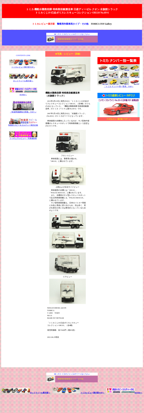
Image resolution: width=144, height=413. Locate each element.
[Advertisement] (118, 146)
